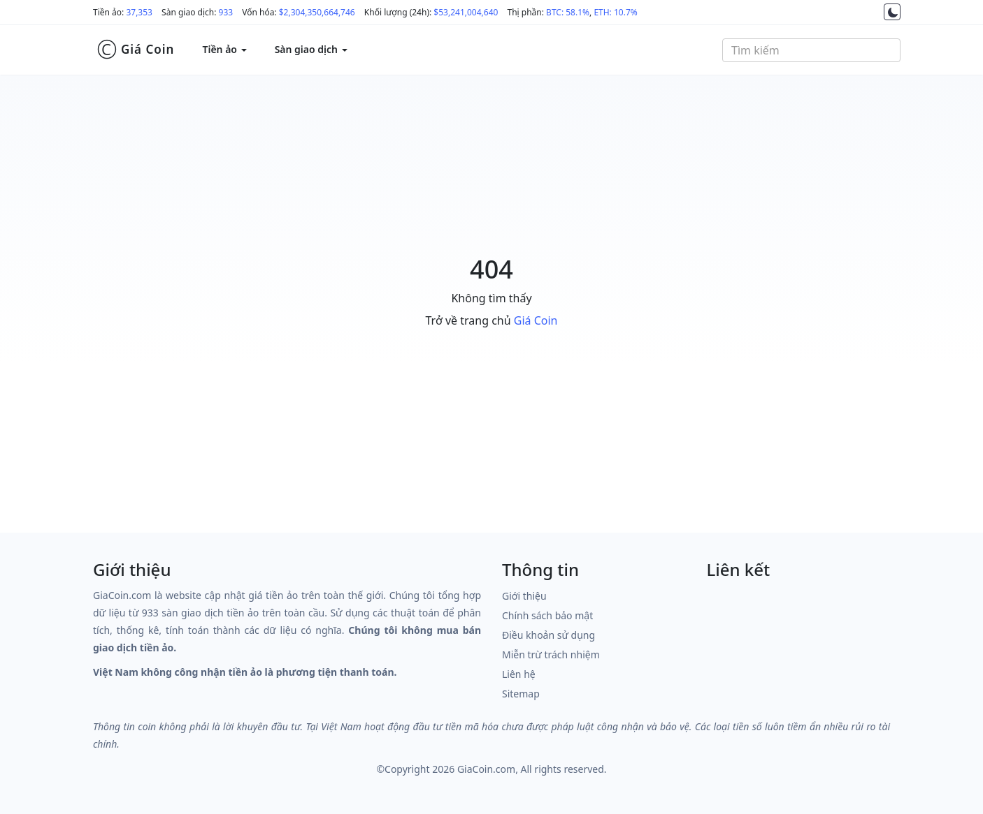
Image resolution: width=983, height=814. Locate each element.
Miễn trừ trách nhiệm (551, 654)
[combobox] (811, 50)
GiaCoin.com (486, 769)
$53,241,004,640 (465, 12)
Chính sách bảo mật (547, 615)
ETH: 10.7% (615, 12)
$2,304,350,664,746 (317, 12)
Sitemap (521, 693)
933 (226, 12)
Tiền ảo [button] (224, 49)
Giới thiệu (524, 595)
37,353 (139, 12)
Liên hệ (519, 674)
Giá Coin (135, 49)
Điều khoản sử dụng (548, 635)
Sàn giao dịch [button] (311, 49)
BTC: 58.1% (567, 12)
